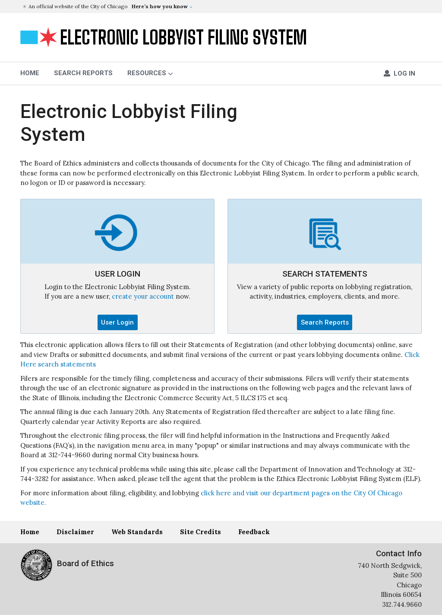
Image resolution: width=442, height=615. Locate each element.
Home (29, 532)
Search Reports (83, 73)
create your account (143, 296)
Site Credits (200, 532)
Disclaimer (75, 532)
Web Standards (137, 532)
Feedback (254, 532)
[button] (222, 6)
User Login (117, 322)
